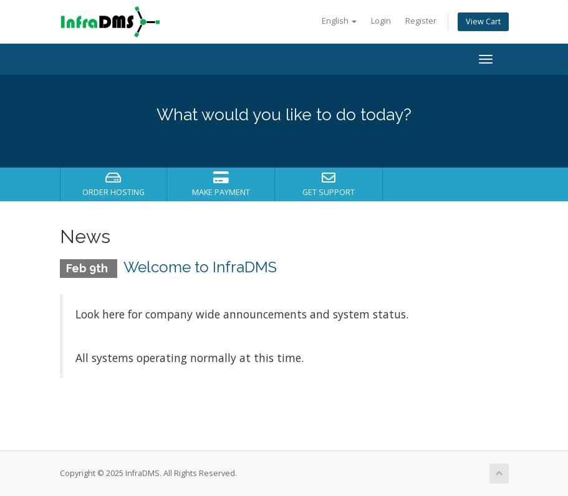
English (339, 21)
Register (420, 21)
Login (381, 21)
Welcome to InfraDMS (200, 267)
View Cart (483, 21)
